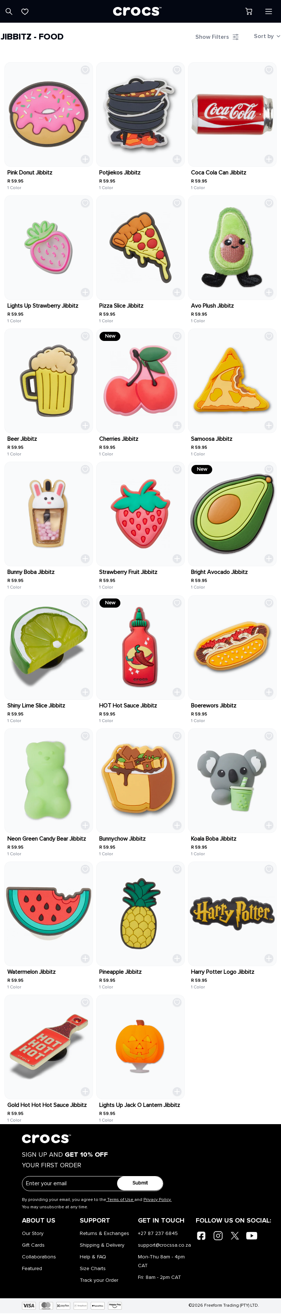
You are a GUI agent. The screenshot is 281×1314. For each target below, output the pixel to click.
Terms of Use (120, 1200)
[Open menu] (269, 11)
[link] (48, 112)
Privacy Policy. (157, 1200)
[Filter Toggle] (214, 38)
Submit (135, 1183)
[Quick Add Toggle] (83, 155)
